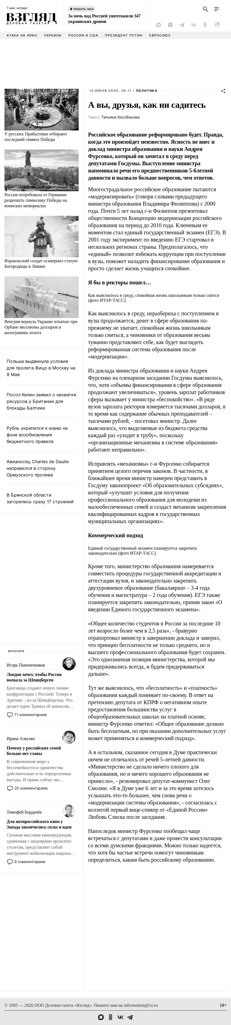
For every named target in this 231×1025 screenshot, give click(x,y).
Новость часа (83, 9)
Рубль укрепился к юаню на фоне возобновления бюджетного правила (37, 434)
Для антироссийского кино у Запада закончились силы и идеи (39, 824)
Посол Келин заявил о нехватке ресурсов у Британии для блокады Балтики (41, 401)
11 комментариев (30, 714)
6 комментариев (29, 861)
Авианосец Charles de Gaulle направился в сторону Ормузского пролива (38, 468)
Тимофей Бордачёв (24, 812)
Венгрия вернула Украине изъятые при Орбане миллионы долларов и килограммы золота (41, 327)
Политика (147, 91)
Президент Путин (123, 35)
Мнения (16, 651)
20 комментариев (31, 788)
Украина (53, 35)
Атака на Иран (22, 35)
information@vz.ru (141, 1005)
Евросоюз (160, 35)
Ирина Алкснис (21, 738)
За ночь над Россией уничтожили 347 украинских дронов (104, 19)
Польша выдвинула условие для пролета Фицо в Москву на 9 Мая (41, 367)
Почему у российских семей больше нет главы (34, 751)
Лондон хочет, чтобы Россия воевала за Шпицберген (34, 677)
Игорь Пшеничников (26, 665)
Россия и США (83, 35)
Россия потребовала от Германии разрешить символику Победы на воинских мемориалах (35, 200)
